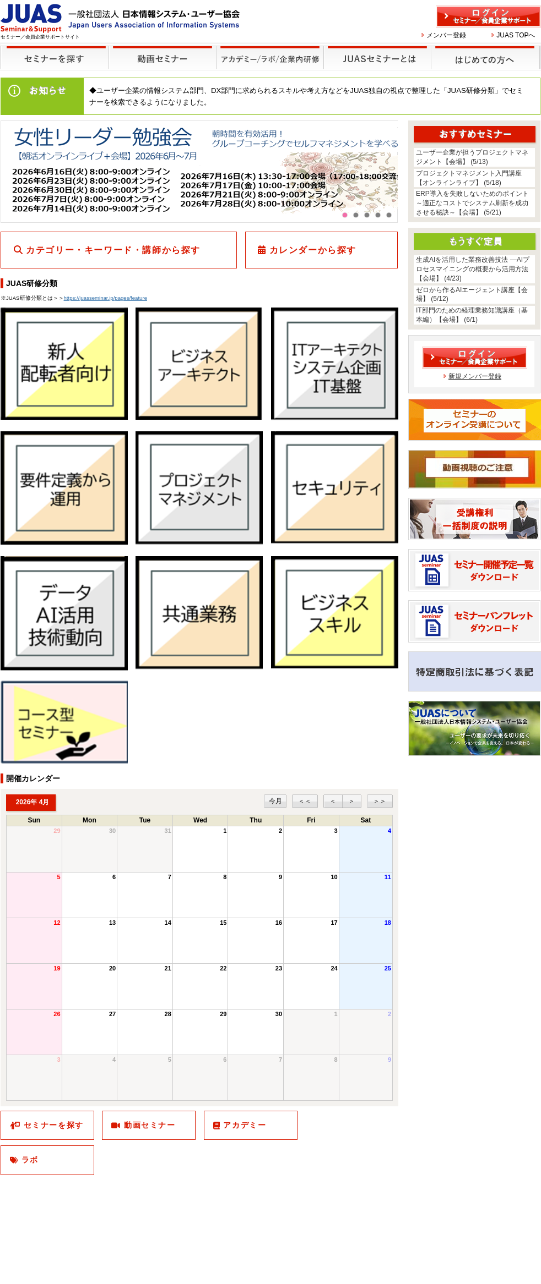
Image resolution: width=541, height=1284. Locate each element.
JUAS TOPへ (515, 35)
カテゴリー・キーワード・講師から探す (113, 250)
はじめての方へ (483, 50)
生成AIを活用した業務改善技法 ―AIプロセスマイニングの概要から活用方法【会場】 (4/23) (472, 269)
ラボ (30, 1159)
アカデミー (244, 1125)
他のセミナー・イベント (268, 50)
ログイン (488, 17)
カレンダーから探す (312, 250)
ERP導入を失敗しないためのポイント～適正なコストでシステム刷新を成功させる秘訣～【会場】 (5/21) (472, 203)
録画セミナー (163, 57)
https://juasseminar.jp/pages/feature (105, 298)
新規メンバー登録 (474, 376)
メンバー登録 (446, 35)
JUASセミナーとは (376, 50)
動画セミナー (150, 1125)
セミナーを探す (52, 50)
